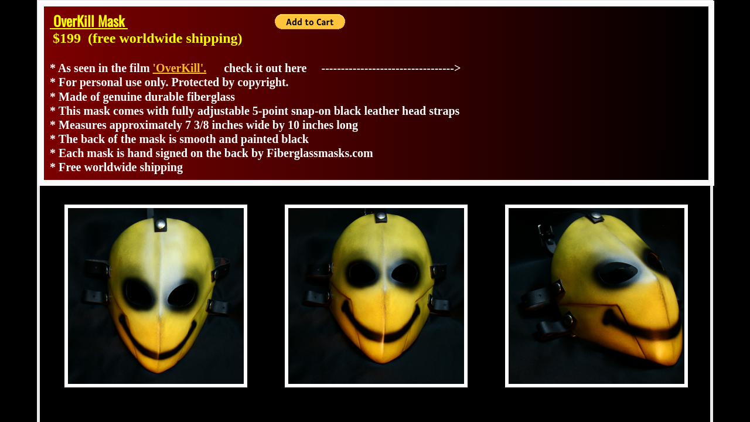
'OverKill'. (180, 68)
